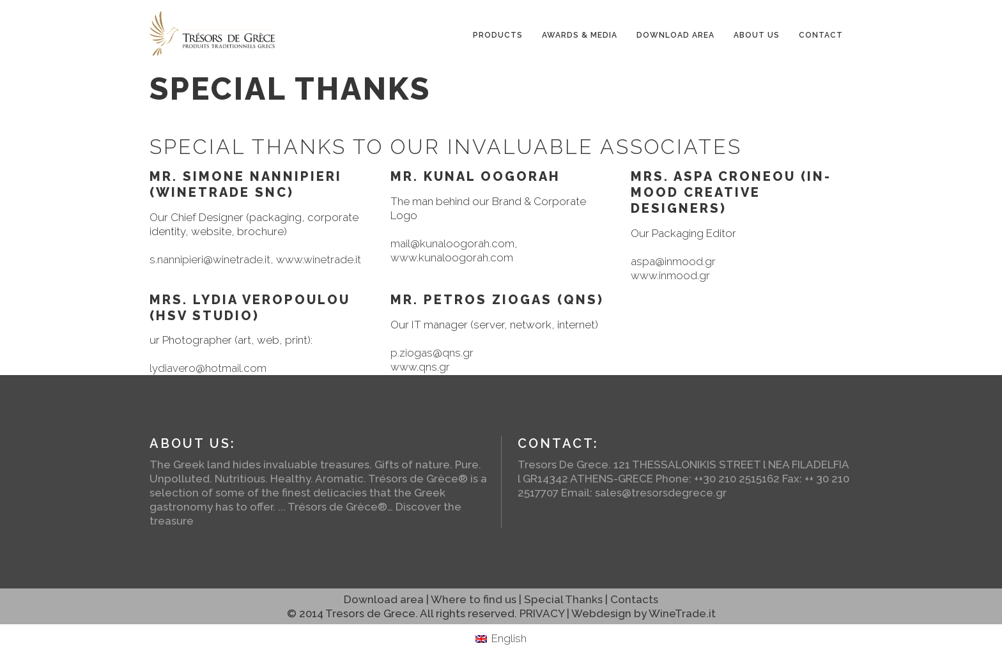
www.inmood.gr (670, 275)
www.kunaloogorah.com (451, 257)
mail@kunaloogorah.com (452, 243)
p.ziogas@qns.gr (432, 352)
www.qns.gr (420, 366)
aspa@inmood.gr (673, 261)
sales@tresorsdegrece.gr (661, 492)
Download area (384, 599)
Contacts (634, 599)
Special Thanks (563, 599)
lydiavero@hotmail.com (208, 368)
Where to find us (473, 599)
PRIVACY (542, 613)
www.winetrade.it (318, 259)
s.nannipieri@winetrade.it (210, 259)
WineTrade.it (682, 613)
